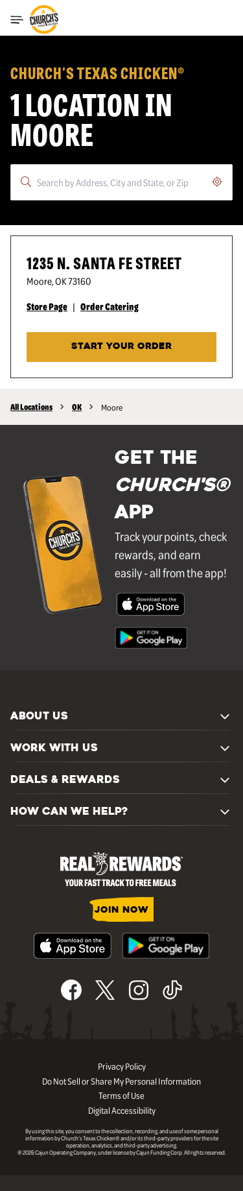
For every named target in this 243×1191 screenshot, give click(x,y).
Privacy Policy (122, 1066)
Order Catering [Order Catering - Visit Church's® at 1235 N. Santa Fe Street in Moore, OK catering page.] (109, 306)
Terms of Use (121, 1095)
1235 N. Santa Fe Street (104, 262)
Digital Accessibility (122, 1110)
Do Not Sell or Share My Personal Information (121, 1081)
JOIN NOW (121, 910)
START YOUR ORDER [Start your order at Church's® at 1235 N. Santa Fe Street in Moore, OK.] (121, 347)
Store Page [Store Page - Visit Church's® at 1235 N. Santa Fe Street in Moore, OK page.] (47, 306)
